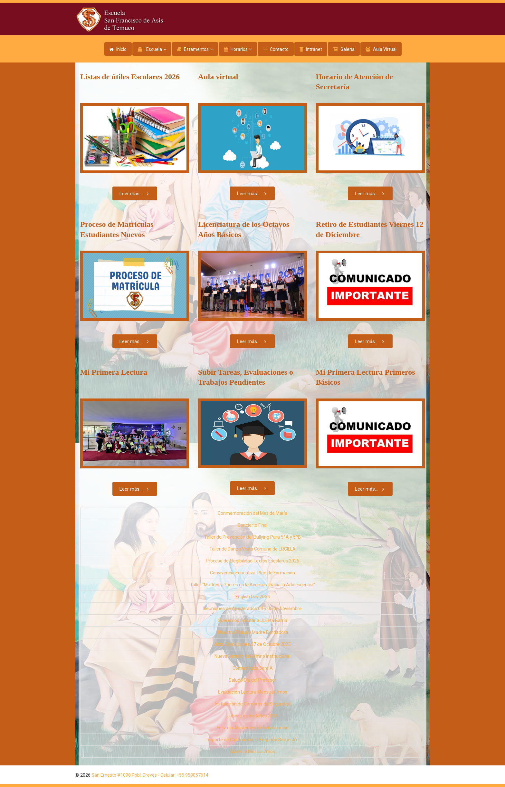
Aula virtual (218, 76)
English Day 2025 (252, 596)
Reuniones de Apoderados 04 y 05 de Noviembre (252, 608)
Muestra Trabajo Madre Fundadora (252, 632)
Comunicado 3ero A (253, 668)
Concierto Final (253, 525)
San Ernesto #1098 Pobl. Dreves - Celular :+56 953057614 (149, 775)
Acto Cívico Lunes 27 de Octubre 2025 (252, 644)
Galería (347, 49)
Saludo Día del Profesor (252, 680)
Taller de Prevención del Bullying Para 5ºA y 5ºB (252, 537)
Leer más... (135, 193)
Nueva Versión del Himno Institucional (252, 656)
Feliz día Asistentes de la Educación (253, 727)
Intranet (314, 49)
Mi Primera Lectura (113, 372)
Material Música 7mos (252, 751)
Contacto (279, 49)
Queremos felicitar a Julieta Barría (252, 620)
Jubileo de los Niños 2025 (252, 715)
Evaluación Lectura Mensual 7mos (252, 692)
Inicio (121, 49)
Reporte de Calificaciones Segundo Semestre (252, 739)
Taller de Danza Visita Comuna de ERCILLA (252, 549)
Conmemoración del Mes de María (252, 513)
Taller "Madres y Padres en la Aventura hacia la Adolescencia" (252, 584)
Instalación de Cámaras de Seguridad (253, 703)
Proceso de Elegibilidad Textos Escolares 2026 (252, 560)
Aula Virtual (384, 49)
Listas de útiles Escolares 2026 (130, 76)
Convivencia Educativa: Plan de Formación (252, 572)
